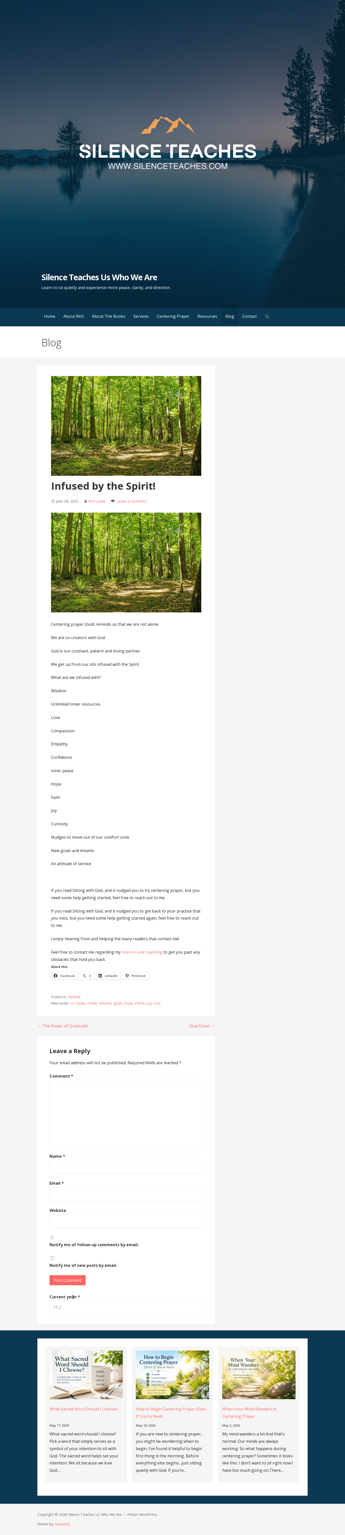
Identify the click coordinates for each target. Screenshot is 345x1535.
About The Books (108, 316)
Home (49, 316)
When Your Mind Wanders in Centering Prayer (249, 1412)
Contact (249, 316)
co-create (77, 1003)
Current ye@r (65, 1297)
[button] (267, 317)
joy (149, 1003)
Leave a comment (132, 501)
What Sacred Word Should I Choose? (84, 1409)
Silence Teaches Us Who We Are (99, 277)
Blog (229, 316)
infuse (140, 1003)
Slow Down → (202, 1026)
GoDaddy (62, 1524)
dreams (105, 1003)
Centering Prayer (173, 316)
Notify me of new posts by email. (83, 1265)
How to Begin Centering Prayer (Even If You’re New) (171, 1412)
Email (57, 1183)
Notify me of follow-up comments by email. (94, 1244)
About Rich (73, 316)
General (74, 996)
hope (129, 1003)
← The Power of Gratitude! (62, 1026)
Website (58, 1210)
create (92, 1003)
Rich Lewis (97, 501)
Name (57, 1156)
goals (118, 1003)
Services (141, 316)
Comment (61, 1076)
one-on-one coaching (142, 952)
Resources (207, 316)
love (157, 1003)
